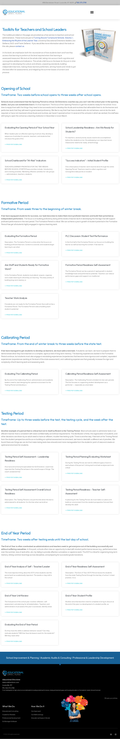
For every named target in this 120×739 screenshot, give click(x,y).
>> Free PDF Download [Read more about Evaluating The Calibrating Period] (13, 390)
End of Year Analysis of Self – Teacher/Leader (27, 566)
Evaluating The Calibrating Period (21, 373)
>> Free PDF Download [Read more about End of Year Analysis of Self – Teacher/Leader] (13, 583)
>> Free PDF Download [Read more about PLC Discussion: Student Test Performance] (74, 250)
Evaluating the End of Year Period (21, 624)
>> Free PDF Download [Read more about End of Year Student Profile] (74, 610)
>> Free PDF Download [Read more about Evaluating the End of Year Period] (13, 641)
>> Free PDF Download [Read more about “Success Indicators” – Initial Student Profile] (74, 177)
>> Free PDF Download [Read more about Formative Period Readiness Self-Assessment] (74, 282)
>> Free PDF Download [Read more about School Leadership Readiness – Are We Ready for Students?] (74, 148)
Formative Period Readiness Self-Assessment (87, 264)
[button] (92, 12)
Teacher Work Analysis (16, 297)
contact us (19, 46)
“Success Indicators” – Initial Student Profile (86, 160)
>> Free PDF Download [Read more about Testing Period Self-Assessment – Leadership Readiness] (13, 477)
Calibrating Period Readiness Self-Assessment (88, 373)
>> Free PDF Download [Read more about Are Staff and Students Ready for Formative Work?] (13, 286)
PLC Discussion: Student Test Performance (86, 235)
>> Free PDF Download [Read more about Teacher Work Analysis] (13, 315)
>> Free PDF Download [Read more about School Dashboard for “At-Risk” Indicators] (13, 180)
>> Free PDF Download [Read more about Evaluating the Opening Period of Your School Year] (13, 144)
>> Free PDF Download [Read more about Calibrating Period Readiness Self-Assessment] (74, 390)
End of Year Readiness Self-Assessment (84, 566)
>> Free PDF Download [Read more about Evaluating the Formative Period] (13, 253)
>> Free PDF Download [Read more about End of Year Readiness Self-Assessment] (74, 583)
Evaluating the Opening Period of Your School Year (29, 127)
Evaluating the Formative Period (21, 235)
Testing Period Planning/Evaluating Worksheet (88, 456)
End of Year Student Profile (78, 595)
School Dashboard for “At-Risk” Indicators (25, 160)
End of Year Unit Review (16, 595)
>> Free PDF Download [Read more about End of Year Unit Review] (13, 612)
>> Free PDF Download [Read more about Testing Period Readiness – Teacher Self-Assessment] (74, 510)
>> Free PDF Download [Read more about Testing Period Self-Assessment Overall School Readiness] (13, 508)
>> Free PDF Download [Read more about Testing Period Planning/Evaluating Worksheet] (74, 473)
